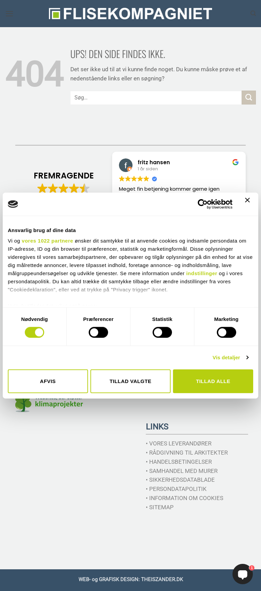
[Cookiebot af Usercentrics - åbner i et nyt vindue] (202, 204)
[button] (9, 13)
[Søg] (253, 13)
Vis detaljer (226, 357)
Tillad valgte (130, 381)
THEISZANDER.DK (162, 579)
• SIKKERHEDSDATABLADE (180, 479)
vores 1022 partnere (47, 241)
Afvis (48, 381)
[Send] (249, 97)
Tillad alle (213, 381)
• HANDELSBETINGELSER (179, 461)
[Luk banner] (249, 204)
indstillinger (202, 273)
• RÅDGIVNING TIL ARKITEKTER (187, 452)
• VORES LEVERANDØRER (178, 443)
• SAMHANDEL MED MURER (182, 471)
